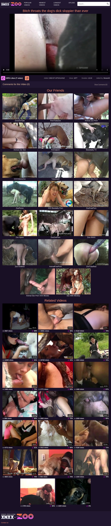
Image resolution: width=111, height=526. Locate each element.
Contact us (4, 523)
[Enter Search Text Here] (93, 4)
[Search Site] (108, 4)
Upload (72, 3)
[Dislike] (27, 78)
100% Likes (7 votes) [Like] (12, 78)
